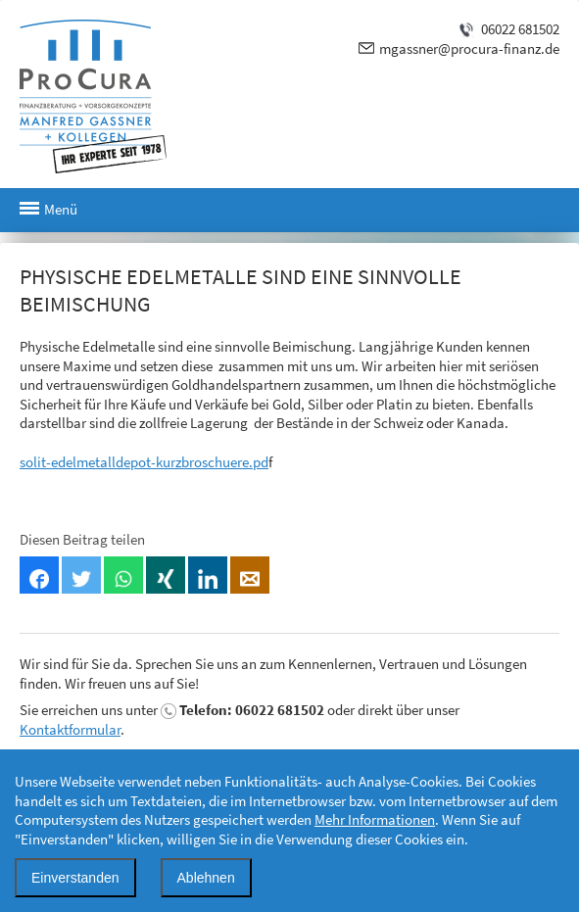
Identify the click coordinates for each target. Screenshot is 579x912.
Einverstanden (75, 878)
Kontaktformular (70, 729)
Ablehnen (206, 878)
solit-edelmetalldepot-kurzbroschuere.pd (144, 462)
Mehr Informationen (374, 819)
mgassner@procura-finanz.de (469, 48)
